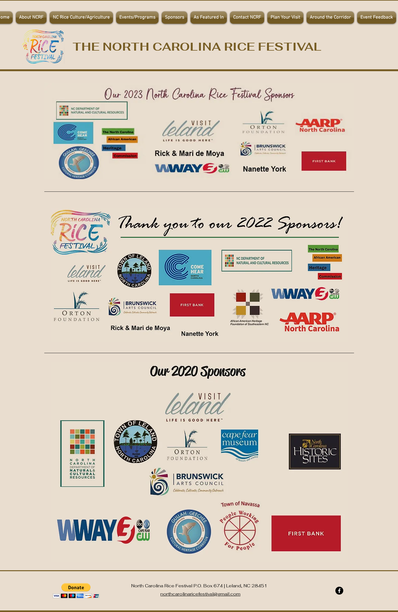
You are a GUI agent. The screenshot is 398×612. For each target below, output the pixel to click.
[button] (137, 17)
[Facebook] (339, 591)
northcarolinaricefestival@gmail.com (200, 594)
